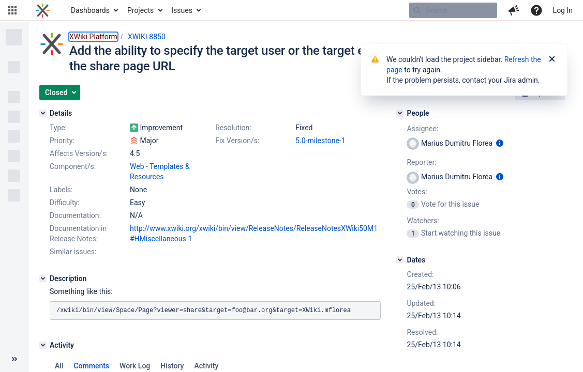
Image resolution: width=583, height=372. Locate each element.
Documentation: (75, 215)
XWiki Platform (93, 37)
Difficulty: (65, 202)
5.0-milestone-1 (320, 140)
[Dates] (399, 260)
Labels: (61, 189)
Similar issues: (73, 251)
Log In (563, 10)
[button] (12, 10)
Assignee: (422, 129)
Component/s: (73, 166)
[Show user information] (500, 143)
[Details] (43, 113)
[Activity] (43, 345)
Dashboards (90, 10)
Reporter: (421, 162)
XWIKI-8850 (147, 37)
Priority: (62, 140)
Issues (181, 10)
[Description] (43, 278)
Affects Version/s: (79, 153)
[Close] (552, 59)
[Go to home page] (42, 10)
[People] (399, 113)
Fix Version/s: (237, 140)
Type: (58, 127)
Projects (140, 10)
